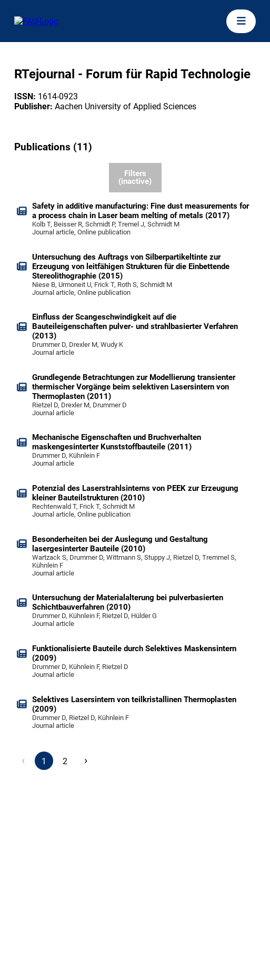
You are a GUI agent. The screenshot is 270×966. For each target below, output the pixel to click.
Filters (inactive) (135, 177)
